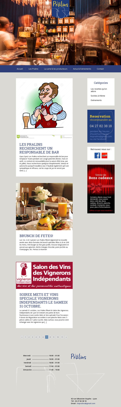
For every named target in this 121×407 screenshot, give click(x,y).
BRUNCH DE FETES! (36, 235)
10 (58, 337)
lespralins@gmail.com (86, 403)
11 (62, 337)
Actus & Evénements (82, 69)
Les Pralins (33, 69)
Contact (100, 69)
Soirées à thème (98, 95)
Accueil (20, 69)
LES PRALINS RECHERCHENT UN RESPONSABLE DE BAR (39, 148)
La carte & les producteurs (55, 69)
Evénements (96, 100)
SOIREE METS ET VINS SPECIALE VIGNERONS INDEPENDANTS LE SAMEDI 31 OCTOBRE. (43, 300)
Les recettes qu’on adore (99, 90)
